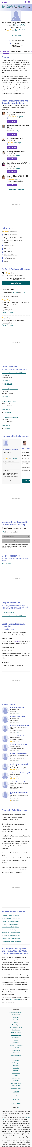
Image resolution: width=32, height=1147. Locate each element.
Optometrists (16, 1052)
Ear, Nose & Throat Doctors (16, 1027)
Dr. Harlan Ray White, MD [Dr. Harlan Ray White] (17, 782)
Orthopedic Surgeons (16, 1055)
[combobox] (16, 532)
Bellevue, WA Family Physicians (11, 918)
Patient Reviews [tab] (16, 51)
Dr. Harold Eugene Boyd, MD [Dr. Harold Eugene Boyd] (18, 745)
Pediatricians (16, 1060)
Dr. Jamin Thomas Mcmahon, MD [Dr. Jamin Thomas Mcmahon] (20, 754)
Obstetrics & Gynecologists (16, 1045)
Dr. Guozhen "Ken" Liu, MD (16, 112)
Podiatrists (16, 1065)
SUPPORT (16, 1092)
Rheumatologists (16, 1073)
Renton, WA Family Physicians (10, 927)
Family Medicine (6, 563)
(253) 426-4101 (8, 428)
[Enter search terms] (8, 292)
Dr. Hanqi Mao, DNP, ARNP (16, 151)
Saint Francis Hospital (8, 612)
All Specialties (16, 1080)
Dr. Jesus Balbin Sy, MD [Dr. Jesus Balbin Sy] (17, 736)
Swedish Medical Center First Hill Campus (14, 616)
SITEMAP (16, 1099)
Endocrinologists (16, 1030)
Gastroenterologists (16, 1035)
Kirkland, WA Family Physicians (10, 921)
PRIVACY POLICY (16, 1103)
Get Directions (6, 380)
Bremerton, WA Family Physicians (11, 941)
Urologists (16, 1075)
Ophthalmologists (16, 1050)
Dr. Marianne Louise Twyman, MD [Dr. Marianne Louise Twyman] (19, 793)
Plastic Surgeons (16, 1063)
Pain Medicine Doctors (16, 1057)
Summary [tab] (6, 51)
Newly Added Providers (16, 1083)
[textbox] (16, 532)
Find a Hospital (16, 1085)
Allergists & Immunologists (16, 1012)
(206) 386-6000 (8, 384)
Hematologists (15, 1037)
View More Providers (15, 189)
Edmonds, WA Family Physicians (11, 935)
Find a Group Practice (16, 1088)
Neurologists (16, 1042)
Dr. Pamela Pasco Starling (17, 716)
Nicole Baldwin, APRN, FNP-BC (17, 176)
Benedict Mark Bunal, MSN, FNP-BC (18, 126)
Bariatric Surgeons (16, 1014)
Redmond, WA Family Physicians (11, 930)
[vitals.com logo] (5, 2)
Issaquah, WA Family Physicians (11, 932)
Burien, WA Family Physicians (10, 924)
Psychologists (16, 1070)
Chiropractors (16, 1019)
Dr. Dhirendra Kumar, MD (15, 138)
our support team (15, 999)
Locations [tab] (26, 51)
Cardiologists (16, 1017)
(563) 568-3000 (8, 412)
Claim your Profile (19, 25)
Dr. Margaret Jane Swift (17, 708)
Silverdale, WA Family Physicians (11, 938)
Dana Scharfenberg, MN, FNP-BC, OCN (18, 163)
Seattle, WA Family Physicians (10, 915)
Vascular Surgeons (16, 1078)
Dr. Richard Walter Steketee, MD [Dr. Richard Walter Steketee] (19, 725)
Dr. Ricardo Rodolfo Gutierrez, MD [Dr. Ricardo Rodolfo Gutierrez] (20, 773)
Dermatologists (16, 1024)
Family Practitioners (16, 1032)
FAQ (16, 1096)
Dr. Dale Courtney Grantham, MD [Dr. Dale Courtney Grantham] (19, 764)
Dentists (16, 1022)
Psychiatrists (16, 1068)
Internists (16, 1040)
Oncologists (16, 1047)
